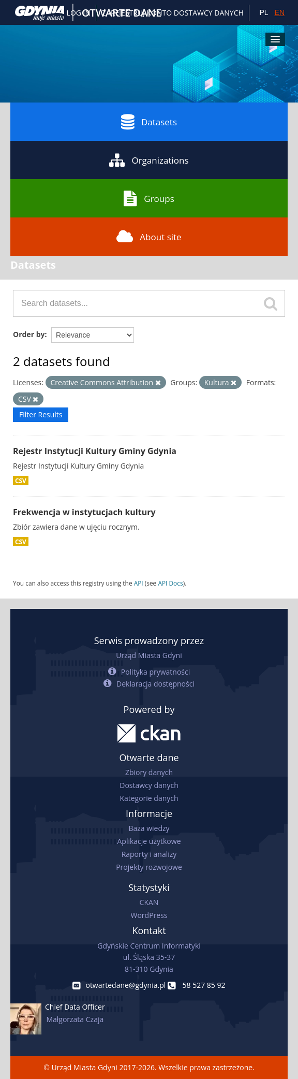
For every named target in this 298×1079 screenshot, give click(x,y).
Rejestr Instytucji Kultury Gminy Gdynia (94, 451)
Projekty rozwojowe (149, 867)
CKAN (149, 902)
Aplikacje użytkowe (149, 841)
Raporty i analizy (149, 854)
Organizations (148, 160)
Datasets (149, 121)
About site (148, 236)
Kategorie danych (149, 798)
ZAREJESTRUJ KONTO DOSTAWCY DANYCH (173, 13)
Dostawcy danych (149, 785)
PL (263, 12)
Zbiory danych (149, 772)
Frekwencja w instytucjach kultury (84, 512)
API (138, 583)
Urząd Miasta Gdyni (149, 655)
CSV (20, 480)
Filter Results (40, 414)
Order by (28, 334)
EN (280, 12)
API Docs (170, 583)
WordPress (149, 915)
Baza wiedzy (148, 828)
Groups (149, 198)
